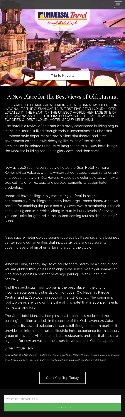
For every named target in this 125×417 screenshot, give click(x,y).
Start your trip (63, 407)
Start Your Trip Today (62, 378)
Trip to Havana (62, 76)
